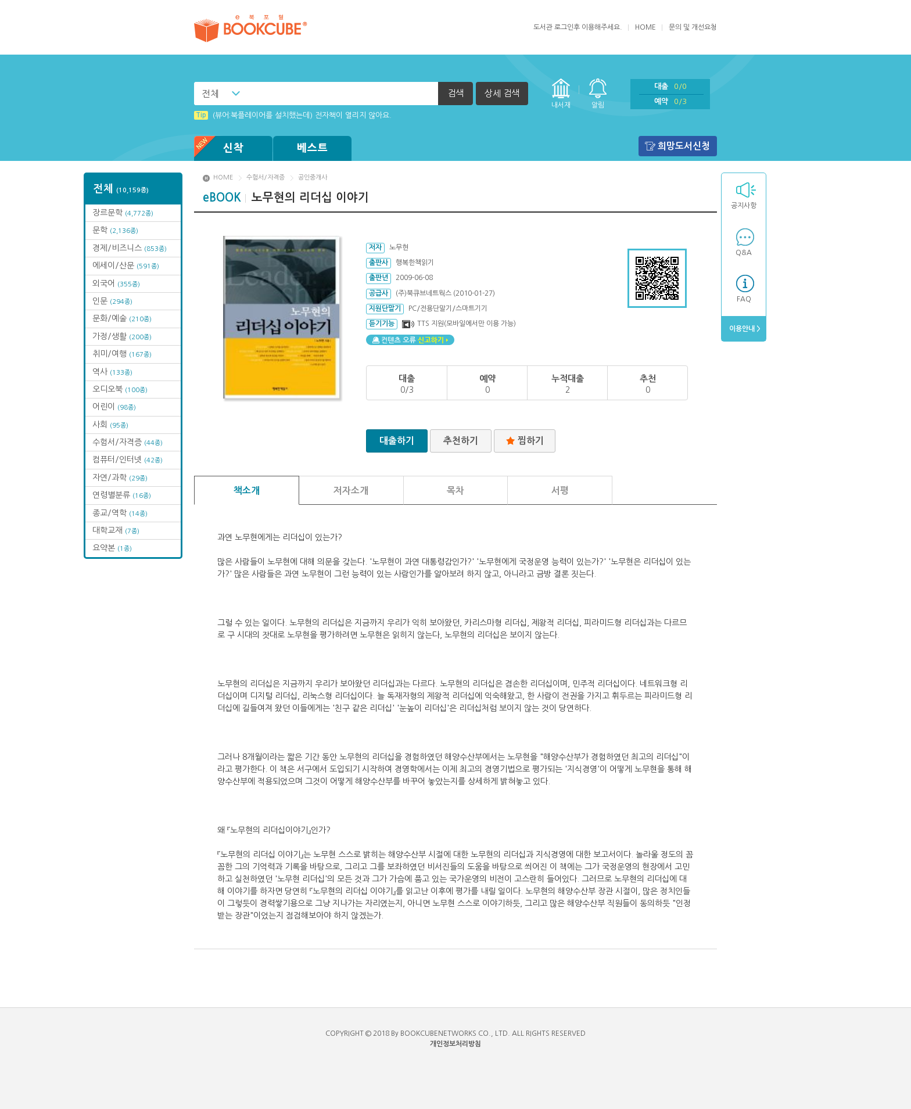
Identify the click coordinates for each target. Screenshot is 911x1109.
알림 (597, 105)
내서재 (561, 105)
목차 (455, 490)
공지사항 (743, 205)
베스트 (312, 148)
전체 (210, 93)
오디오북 (120, 389)
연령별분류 (121, 495)
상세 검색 (502, 93)
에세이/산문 (125, 265)
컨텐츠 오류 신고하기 (410, 340)
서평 (560, 490)
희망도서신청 (684, 146)
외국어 (116, 283)
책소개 (247, 490)
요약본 (112, 548)
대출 (670, 86)
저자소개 (350, 490)
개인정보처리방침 (455, 1043)
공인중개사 (312, 177)
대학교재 (115, 530)
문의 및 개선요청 (693, 27)
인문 (112, 301)
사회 (110, 425)
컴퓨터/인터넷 (127, 459)
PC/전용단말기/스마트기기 (447, 308)
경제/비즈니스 (129, 248)
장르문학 (122, 213)
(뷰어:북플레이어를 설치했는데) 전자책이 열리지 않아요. (293, 115)
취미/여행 (122, 354)
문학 (115, 230)
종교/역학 (120, 513)
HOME (645, 27)
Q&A (744, 252)
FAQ (744, 299)
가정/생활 (122, 336)
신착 (219, 148)
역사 (112, 372)
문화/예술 (122, 318)
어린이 (114, 407)
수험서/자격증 (127, 442)
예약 (670, 101)
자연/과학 (120, 477)
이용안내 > (744, 328)
